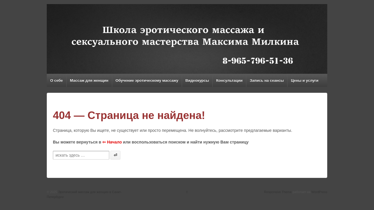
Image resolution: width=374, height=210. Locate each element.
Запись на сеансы (267, 80)
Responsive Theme (278, 192)
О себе (56, 80)
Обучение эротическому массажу (146, 80)
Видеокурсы (197, 80)
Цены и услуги (304, 80)
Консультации (229, 80)
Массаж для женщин (89, 80)
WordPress (319, 192)
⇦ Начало (112, 142)
